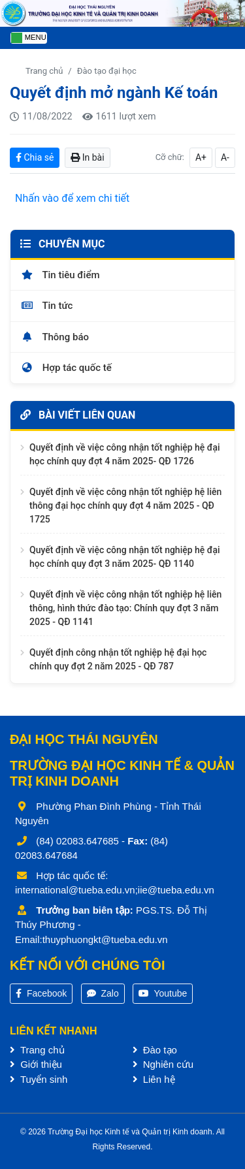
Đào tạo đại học (107, 71)
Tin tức (46, 306)
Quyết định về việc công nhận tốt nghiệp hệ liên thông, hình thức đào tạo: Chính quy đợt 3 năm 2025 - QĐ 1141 (125, 608)
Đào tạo (155, 1049)
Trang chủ (44, 71)
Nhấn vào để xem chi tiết (72, 198)
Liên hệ (154, 1079)
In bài (87, 157)
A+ (200, 157)
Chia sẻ (35, 157)
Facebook (41, 993)
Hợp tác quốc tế (66, 368)
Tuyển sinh (38, 1079)
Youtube (163, 993)
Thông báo (54, 337)
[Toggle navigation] (28, 38)
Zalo (103, 993)
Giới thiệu (36, 1064)
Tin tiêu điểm (60, 275)
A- (225, 157)
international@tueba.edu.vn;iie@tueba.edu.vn (114, 889)
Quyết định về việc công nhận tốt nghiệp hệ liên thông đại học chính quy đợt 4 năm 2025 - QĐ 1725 (125, 505)
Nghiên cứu (163, 1064)
